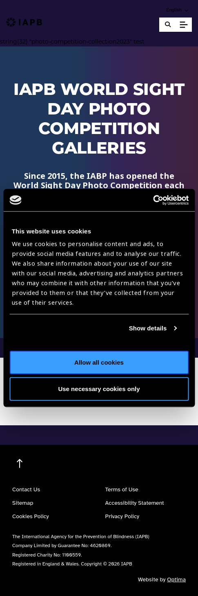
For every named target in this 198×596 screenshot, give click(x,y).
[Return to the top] (19, 464)
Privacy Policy (122, 516)
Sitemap (22, 502)
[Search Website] (167, 24)
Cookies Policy (30, 516)
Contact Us (26, 489)
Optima (176, 579)
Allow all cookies (99, 361)
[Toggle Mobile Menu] (183, 25)
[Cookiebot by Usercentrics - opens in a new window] (153, 200)
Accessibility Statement (134, 502)
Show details (148, 328)
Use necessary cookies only (99, 388)
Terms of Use (121, 489)
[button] (178, 9)
